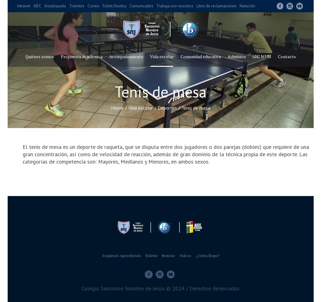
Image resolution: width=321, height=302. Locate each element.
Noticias (168, 255)
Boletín (151, 255)
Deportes (167, 108)
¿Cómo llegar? (207, 255)
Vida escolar (140, 108)
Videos (185, 255)
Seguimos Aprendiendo (121, 255)
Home (117, 108)
